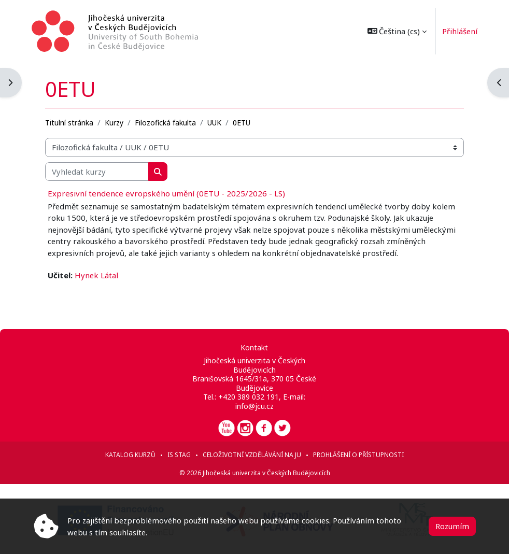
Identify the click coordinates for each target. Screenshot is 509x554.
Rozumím (452, 526)
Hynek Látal (96, 275)
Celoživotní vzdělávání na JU (252, 454)
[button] (395, 31)
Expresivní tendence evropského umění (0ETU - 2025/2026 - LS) (166, 193)
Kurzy (114, 122)
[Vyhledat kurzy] (97, 171)
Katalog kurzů (130, 454)
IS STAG (179, 454)
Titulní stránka (69, 122)
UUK (214, 122)
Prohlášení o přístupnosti (358, 454)
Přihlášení (458, 31)
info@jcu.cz (254, 406)
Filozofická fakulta (165, 122)
